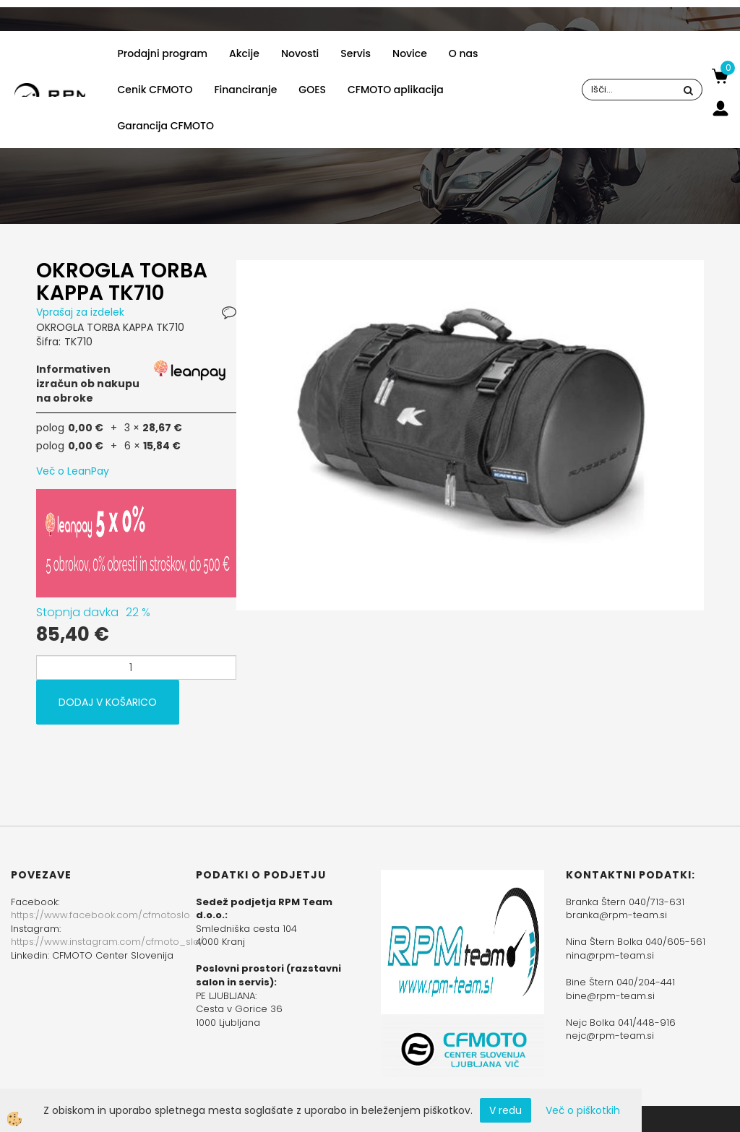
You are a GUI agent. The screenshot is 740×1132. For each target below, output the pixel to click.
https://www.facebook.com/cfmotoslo (100, 915)
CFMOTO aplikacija (396, 89)
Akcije (244, 53)
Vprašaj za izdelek (80, 312)
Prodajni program (162, 53)
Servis (355, 53)
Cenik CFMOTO (155, 89)
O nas (463, 53)
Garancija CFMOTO (166, 125)
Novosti (300, 53)
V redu (505, 1110)
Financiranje (245, 89)
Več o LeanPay (72, 471)
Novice (409, 53)
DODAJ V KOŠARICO (108, 702)
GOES (312, 89)
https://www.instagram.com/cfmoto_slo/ (107, 942)
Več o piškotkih (583, 1110)
